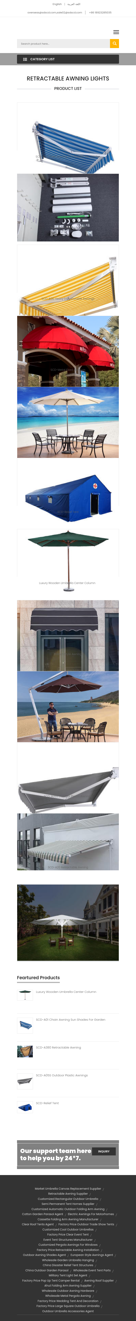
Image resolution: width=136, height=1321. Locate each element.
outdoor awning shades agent (44, 1255)
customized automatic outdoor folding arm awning (68, 1209)
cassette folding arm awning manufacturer (68, 1219)
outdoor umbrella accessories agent (68, 1311)
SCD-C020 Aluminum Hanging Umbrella (68, 725)
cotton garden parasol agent (42, 1214)
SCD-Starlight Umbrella (68, 938)
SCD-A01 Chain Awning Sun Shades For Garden (70, 1020)
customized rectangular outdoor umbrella (68, 1199)
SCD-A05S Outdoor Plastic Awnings (68, 796)
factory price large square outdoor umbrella (68, 1306)
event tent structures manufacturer (68, 1240)
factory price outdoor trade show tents (86, 1224)
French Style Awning (68, 654)
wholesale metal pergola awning (68, 1296)
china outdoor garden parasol (46, 1270)
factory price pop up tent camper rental (51, 1281)
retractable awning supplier (68, 1194)
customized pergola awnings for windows (67, 1245)
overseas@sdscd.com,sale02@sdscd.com (54, 12)
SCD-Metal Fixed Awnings (68, 370)
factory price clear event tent (68, 1235)
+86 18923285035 (100, 12)
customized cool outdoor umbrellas (67, 1230)
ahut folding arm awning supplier (68, 1286)
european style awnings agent (92, 1255)
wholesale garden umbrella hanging (68, 1260)
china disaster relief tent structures (68, 1265)
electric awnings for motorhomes (91, 1214)
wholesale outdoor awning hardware (68, 1291)
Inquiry (104, 1151)
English (57, 4)
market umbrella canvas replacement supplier (68, 1189)
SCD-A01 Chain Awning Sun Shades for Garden (68, 157)
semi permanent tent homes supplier (68, 1204)
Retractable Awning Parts (68, 228)
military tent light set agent (68, 1275)
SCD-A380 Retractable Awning (58, 1048)
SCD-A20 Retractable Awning (68, 867)
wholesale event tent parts (92, 1270)
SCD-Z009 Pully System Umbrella (67, 441)
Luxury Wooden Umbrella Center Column (68, 583)
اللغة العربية (73, 4)
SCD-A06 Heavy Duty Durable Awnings (68, 299)
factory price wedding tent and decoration (68, 1301)
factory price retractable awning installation (68, 1250)
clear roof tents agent (38, 1224)
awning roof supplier (99, 1281)
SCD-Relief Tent (47, 1103)
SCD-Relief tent (68, 512)
